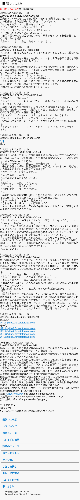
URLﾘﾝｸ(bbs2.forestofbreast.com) (17, 322)
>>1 (2, 141)
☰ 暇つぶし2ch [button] (12, 3)
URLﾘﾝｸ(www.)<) (15, 393)
